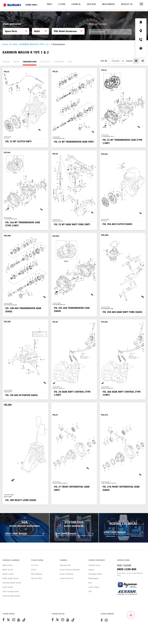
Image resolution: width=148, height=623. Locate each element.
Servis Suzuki (8, 587)
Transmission (29, 62)
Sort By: (103, 61)
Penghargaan (93, 578)
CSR (89, 591)
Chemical (76, 4)
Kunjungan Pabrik (95, 574)
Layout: (129, 61)
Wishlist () (127, 4)
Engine (16, 62)
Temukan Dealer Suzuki (12, 583)
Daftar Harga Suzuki (10, 578)
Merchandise (108, 4)
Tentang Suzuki (94, 565)
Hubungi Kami (65, 565)
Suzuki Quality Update (11, 596)
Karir (90, 583)
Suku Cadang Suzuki (11, 591)
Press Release (36, 574)
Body (70, 62)
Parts (49, 4)
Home (5, 44)
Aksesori (91, 4)
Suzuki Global (93, 587)
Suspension (58, 62)
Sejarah (91, 570)
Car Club (34, 565)
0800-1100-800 (126, 569)
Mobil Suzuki (8, 565)
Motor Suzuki (8, 570)
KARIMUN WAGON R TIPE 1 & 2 (35, 44)
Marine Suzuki (8, 574)
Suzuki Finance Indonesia (70, 570)
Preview (6, 62)
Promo (33, 570)
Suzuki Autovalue (66, 574)
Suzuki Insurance (66, 578)
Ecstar (61, 4)
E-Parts (14, 44)
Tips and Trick (36, 578)
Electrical (45, 62)
